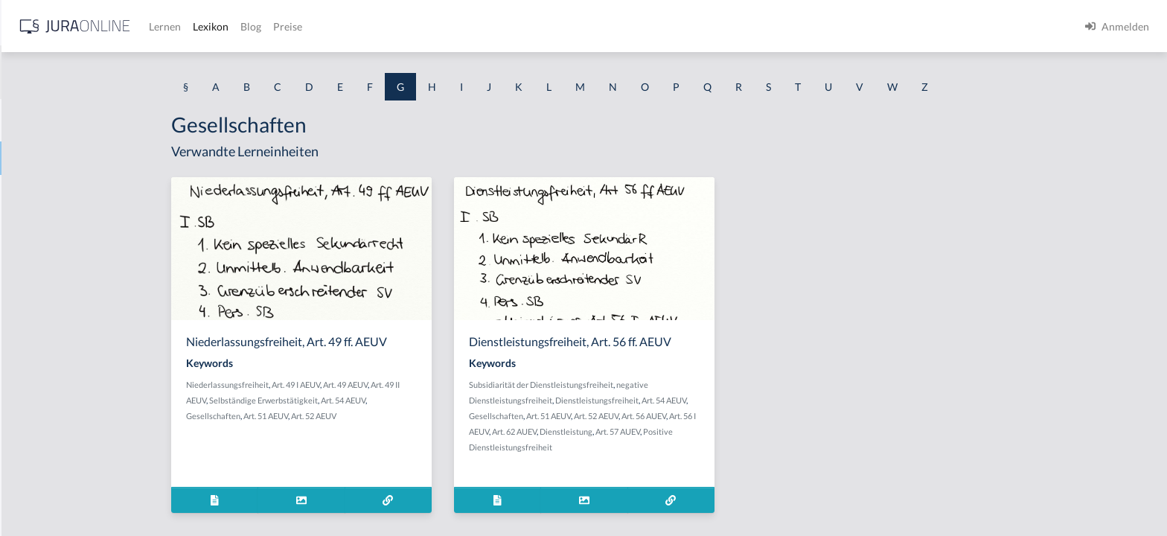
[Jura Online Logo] (312, 26)
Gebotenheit (40, 392)
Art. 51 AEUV (384, 416)
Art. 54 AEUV (461, 400)
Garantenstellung (52, 225)
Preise (524, 26)
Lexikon (447, 26)
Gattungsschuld (48, 292)
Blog (487, 26)
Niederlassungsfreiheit (345, 384)
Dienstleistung (684, 431)
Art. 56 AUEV (762, 416)
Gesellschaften (331, 416)
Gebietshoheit (44, 359)
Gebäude (32, 325)
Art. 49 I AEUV (414, 384)
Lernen (402, 26)
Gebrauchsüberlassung (65, 426)
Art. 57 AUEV (736, 431)
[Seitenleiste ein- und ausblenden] (214, 23)
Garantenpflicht (48, 191)
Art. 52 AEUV (432, 416)
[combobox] (119, 72)
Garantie (32, 258)
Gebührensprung (51, 459)
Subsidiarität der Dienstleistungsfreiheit (659, 384)
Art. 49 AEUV (463, 384)
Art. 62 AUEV (632, 431)
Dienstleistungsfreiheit (715, 400)
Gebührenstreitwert (58, 493)
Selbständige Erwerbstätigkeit (381, 400)
